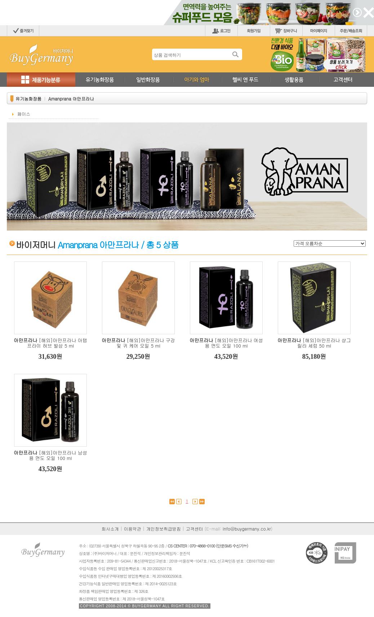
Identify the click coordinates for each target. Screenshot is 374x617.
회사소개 (110, 529)
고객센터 (194, 529)
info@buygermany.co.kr (247, 529)
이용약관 (132, 529)
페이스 (23, 114)
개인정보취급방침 (163, 529)
